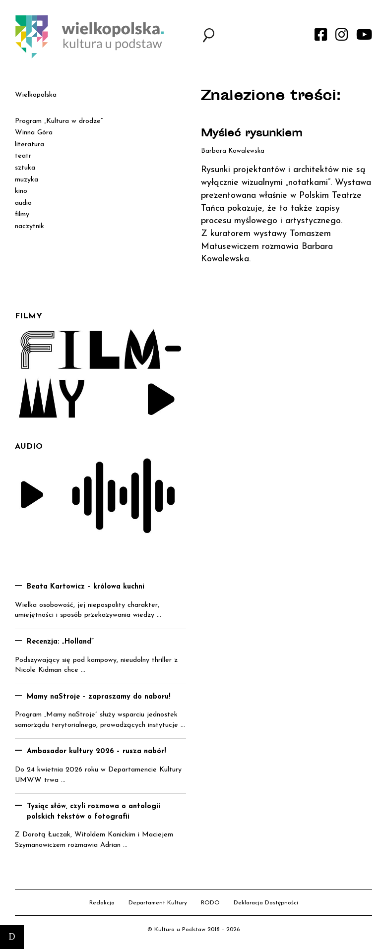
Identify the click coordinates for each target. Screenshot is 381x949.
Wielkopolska (36, 95)
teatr (23, 156)
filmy (22, 214)
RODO (210, 903)
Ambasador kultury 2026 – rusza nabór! (96, 751)
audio (23, 203)
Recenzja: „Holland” (60, 642)
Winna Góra (34, 132)
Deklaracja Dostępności (266, 903)
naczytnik (29, 226)
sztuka (25, 168)
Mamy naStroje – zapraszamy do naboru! (99, 697)
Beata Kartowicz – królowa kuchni (85, 587)
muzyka (26, 179)
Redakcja (102, 903)
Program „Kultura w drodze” (59, 121)
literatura (29, 144)
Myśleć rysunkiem (252, 134)
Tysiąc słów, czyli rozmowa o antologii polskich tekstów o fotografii (93, 812)
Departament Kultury (157, 903)
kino (21, 191)
